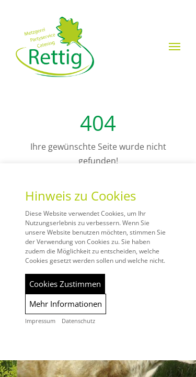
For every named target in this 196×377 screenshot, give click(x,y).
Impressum (40, 321)
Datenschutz (78, 321)
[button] (174, 46)
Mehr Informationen (65, 303)
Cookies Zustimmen (65, 284)
